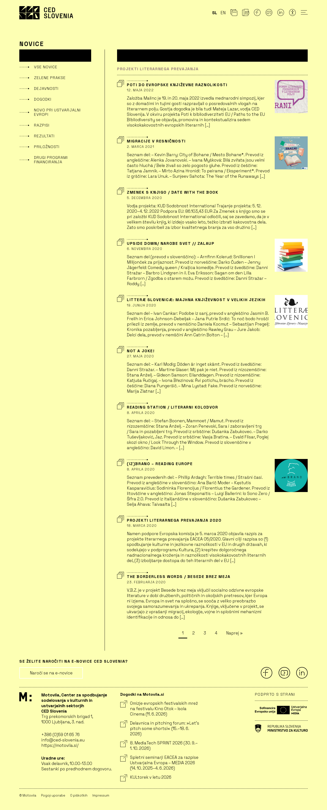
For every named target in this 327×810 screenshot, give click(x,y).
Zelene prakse (50, 77)
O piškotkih (78, 795)
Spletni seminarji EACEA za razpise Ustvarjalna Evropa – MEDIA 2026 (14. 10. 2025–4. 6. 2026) (159, 763)
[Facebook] (257, 14)
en (223, 12)
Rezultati (44, 136)
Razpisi (41, 125)
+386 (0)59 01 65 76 (60, 734)
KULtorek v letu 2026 (145, 777)
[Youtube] (269, 14)
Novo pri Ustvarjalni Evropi (57, 112)
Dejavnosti (46, 88)
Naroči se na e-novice (51, 673)
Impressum (100, 795)
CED (46, 12)
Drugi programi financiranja (51, 159)
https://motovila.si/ (59, 745)
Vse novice (45, 67)
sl (214, 12)
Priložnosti (46, 146)
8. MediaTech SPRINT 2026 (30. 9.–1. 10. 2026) (159, 745)
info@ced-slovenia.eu (63, 740)
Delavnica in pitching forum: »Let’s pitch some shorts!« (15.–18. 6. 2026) (159, 728)
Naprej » (234, 633)
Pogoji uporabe (53, 795)
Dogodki (42, 99)
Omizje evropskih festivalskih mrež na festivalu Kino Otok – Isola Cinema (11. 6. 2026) (159, 709)
